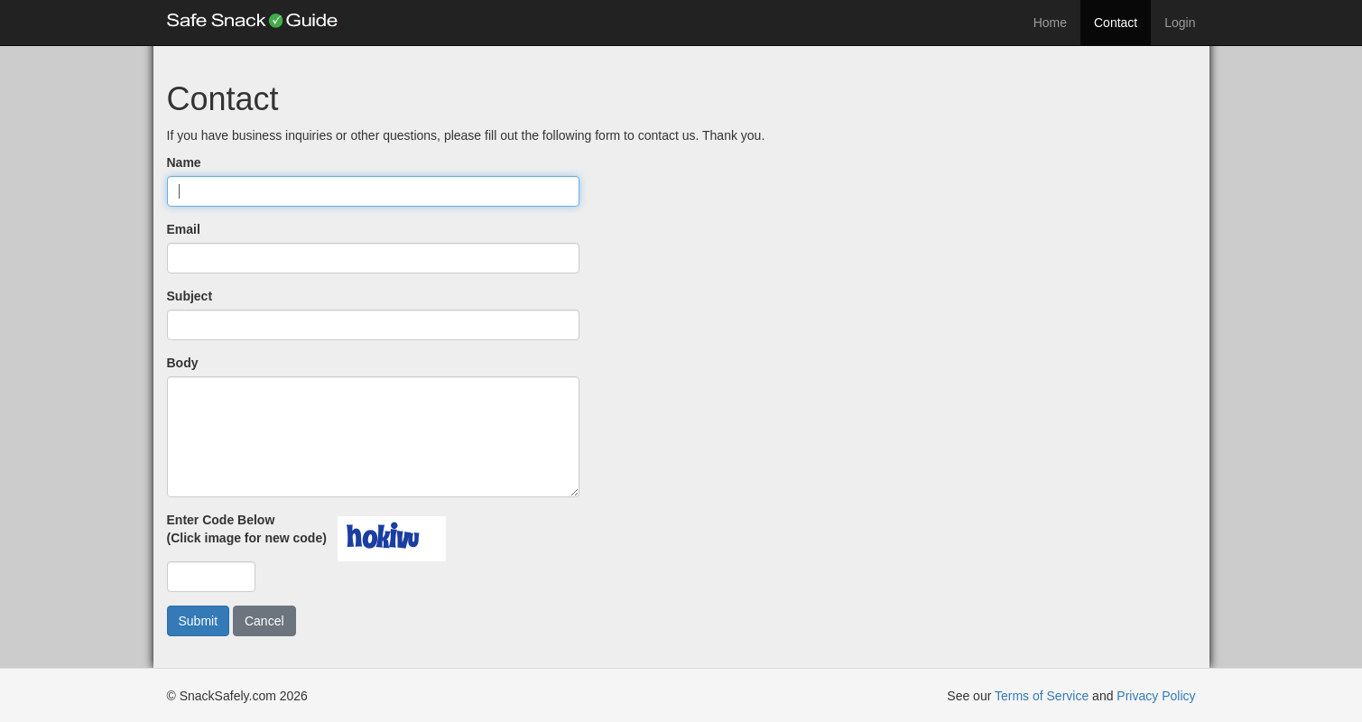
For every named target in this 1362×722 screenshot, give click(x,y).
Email (183, 229)
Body (183, 363)
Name (184, 162)
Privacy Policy (1155, 696)
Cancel (264, 621)
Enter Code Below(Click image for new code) (250, 529)
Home (1050, 22)
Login (1179, 22)
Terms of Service (1042, 696)
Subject (190, 296)
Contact (1115, 22)
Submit (198, 621)
